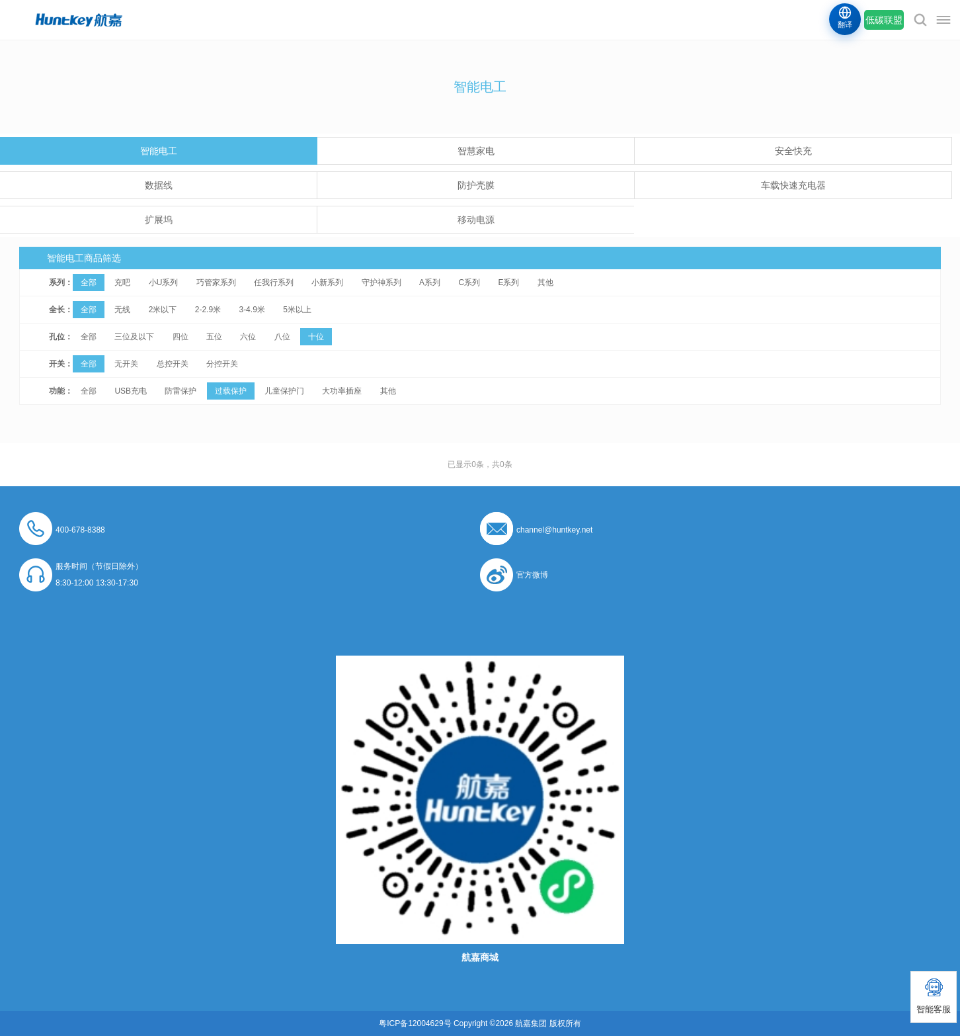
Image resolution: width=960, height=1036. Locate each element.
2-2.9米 (208, 309)
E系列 (508, 282)
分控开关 (222, 363)
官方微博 (532, 575)
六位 (248, 336)
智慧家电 (476, 151)
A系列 (429, 282)
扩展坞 (159, 219)
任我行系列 (274, 282)
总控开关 (172, 363)
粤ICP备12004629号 (415, 1023)
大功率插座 (342, 391)
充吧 (122, 282)
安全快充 (793, 151)
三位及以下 (134, 336)
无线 (122, 309)
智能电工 (158, 151)
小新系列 (327, 282)
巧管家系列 (216, 282)
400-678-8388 (80, 530)
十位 (316, 336)
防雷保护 (180, 391)
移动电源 (476, 219)
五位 (214, 336)
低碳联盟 (883, 20)
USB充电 (130, 391)
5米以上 (297, 309)
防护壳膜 (476, 185)
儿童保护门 (284, 391)
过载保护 (231, 391)
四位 (180, 336)
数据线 (159, 185)
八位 (282, 336)
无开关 (126, 363)
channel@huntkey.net (554, 530)
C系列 (469, 282)
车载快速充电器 (793, 185)
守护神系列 (381, 282)
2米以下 (163, 309)
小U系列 (164, 282)
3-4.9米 (251, 309)
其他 (545, 282)
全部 (89, 282)
